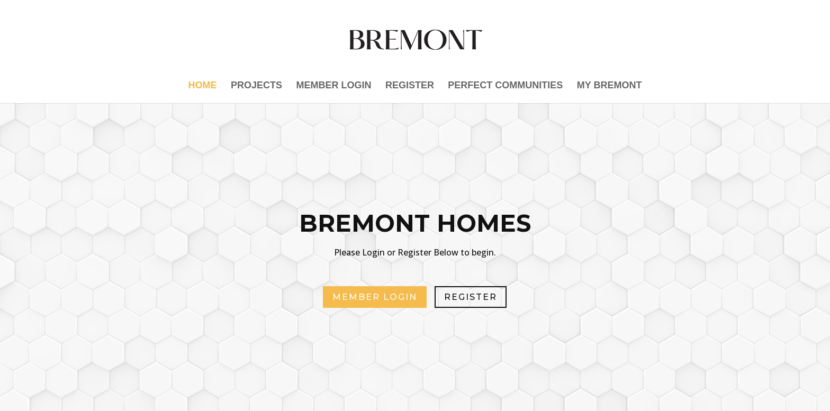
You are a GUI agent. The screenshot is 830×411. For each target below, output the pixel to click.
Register (409, 85)
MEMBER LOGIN (374, 297)
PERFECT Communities (505, 85)
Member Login (333, 85)
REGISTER (470, 297)
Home (202, 85)
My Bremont (609, 85)
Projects (256, 85)
